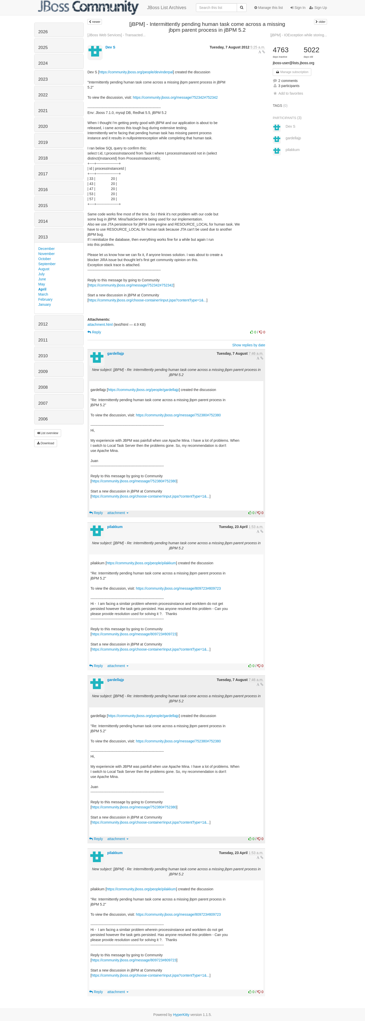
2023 (43, 79)
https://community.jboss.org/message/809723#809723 (178, 588)
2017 (43, 174)
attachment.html (100, 324)
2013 (43, 237)
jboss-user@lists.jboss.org (293, 63)
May (41, 284)
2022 (43, 95)
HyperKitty (181, 1015)
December (46, 249)
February (45, 299)
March (43, 294)
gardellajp (115, 353)
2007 (43, 403)
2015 (43, 205)
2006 (43, 419)
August (43, 269)
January (44, 304)
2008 (43, 387)
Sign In (297, 8)
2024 (43, 63)
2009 (43, 371)
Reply (94, 332)
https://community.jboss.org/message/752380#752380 (178, 415)
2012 (43, 324)
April (42, 289)
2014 (43, 221)
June (42, 279)
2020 (43, 126)
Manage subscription (292, 72)
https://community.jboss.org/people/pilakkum (141, 563)
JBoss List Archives (112, 7)
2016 (43, 189)
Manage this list (268, 8)
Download (45, 443)
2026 (43, 31)
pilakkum (115, 527)
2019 (43, 142)
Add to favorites (288, 93)
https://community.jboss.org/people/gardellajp (143, 390)
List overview (47, 433)
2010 (43, 355)
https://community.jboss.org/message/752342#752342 (175, 97)
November (46, 254)
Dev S (110, 47)
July (41, 274)
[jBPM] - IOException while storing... (298, 35)
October (44, 259)
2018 (43, 158)
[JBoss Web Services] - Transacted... (116, 35)
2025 (43, 47)
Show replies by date (248, 345)
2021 (43, 110)
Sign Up (318, 8)
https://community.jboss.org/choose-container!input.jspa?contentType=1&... (147, 300)
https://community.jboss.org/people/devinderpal (136, 72)
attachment (118, 513)
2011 (43, 340)
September (47, 264)
